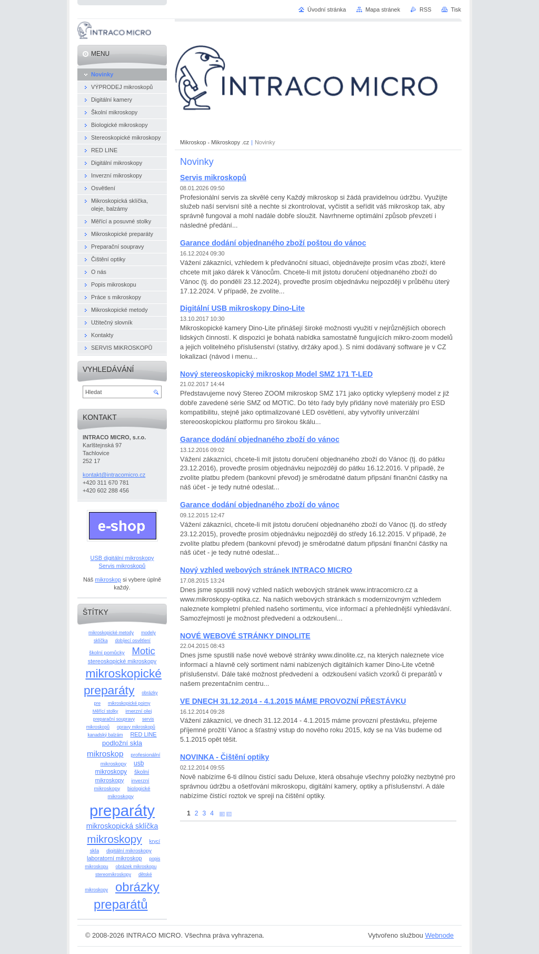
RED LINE (143, 734)
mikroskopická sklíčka (122, 826)
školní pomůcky (106, 652)
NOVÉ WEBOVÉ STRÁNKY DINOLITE (245, 636)
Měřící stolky (105, 711)
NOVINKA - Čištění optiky (224, 757)
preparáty (122, 810)
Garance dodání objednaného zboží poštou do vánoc (273, 243)
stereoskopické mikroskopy (122, 661)
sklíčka (101, 640)
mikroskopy (114, 839)
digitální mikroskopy (129, 850)
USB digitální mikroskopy (122, 558)
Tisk (456, 9)
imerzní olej (138, 711)
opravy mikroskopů (136, 727)
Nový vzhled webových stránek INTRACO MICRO (266, 570)
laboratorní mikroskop (114, 858)
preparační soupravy (114, 719)
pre (97, 703)
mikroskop (108, 579)
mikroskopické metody (111, 632)
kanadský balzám (105, 734)
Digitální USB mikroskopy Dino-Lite (242, 308)
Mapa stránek (382, 9)
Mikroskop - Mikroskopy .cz (214, 142)
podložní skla (122, 743)
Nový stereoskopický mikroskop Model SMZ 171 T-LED (276, 374)
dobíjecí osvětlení (133, 640)
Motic (143, 650)
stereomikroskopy (113, 874)
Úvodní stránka (326, 9)
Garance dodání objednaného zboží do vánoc (260, 439)
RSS (425, 9)
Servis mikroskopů (213, 177)
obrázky (149, 692)
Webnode (439, 935)
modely (148, 632)
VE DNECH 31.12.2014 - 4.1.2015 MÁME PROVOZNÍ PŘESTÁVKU (293, 701)
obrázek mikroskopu (136, 866)
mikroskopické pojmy (129, 703)
